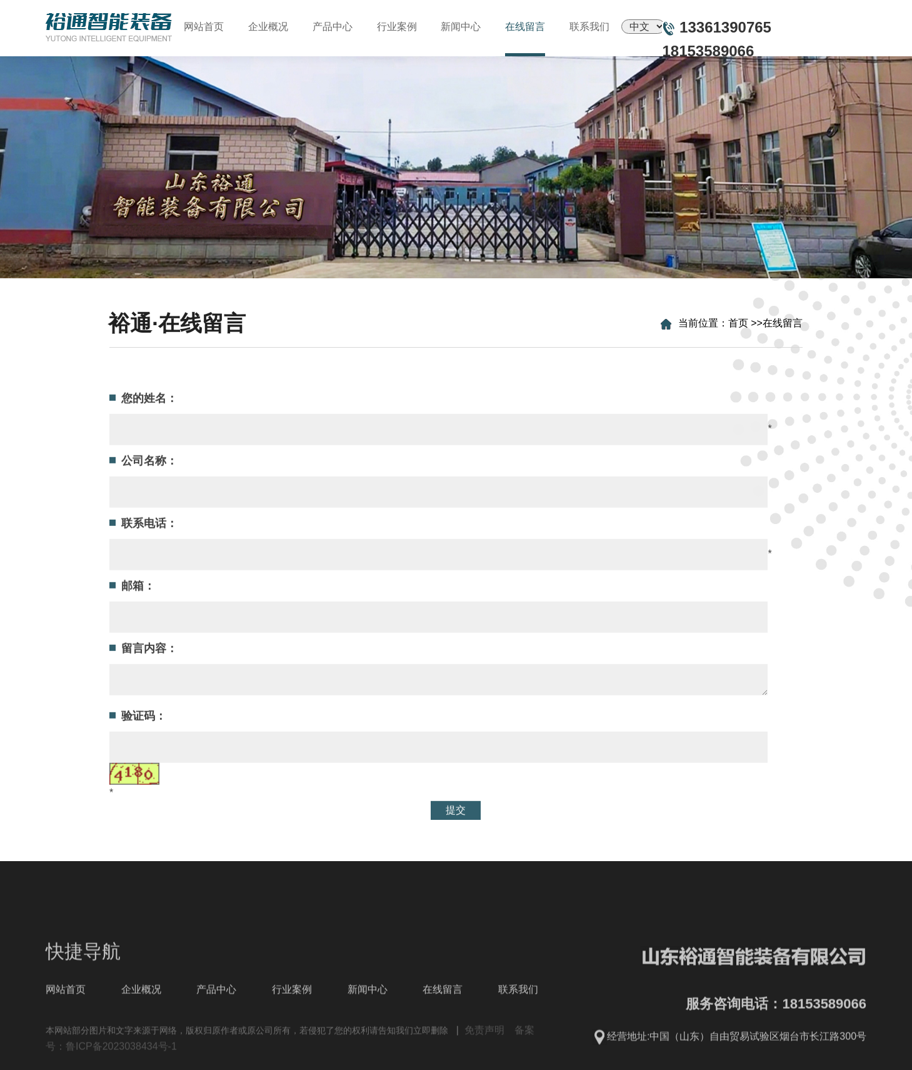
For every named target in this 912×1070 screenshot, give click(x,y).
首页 (743, 323)
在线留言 (787, 323)
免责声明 (484, 1061)
